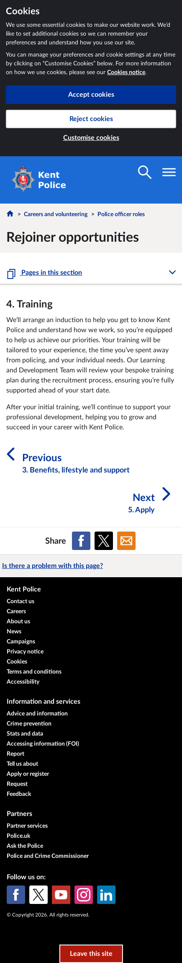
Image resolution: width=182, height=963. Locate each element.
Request (17, 784)
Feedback (19, 794)
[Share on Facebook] (81, 541)
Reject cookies (91, 119)
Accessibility (23, 682)
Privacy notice (25, 652)
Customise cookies (91, 137)
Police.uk (18, 836)
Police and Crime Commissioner (48, 856)
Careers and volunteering (55, 214)
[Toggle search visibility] (145, 172)
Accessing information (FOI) (43, 744)
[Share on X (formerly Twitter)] (104, 541)
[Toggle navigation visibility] (169, 172)
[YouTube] (61, 895)
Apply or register (28, 774)
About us (18, 622)
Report (15, 754)
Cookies (17, 662)
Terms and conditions (34, 672)
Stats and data (25, 734)
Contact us (20, 601)
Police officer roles (121, 214)
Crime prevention (29, 724)
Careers (16, 611)
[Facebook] (16, 895)
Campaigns (21, 642)
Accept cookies (91, 94)
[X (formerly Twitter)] (38, 895)
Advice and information (37, 714)
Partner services (27, 826)
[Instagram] (83, 895)
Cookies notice (126, 72)
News (14, 632)
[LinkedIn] (106, 895)
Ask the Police (25, 846)
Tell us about (22, 764)
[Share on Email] (126, 541)
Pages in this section (51, 272)
